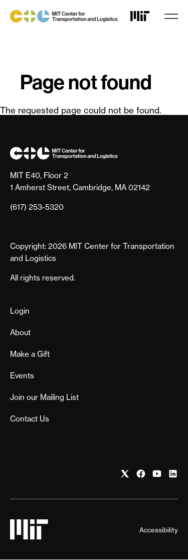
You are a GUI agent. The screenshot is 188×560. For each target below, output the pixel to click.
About (20, 332)
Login (20, 311)
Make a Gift (30, 354)
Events (22, 375)
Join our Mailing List (44, 397)
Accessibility (158, 530)
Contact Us (29, 419)
